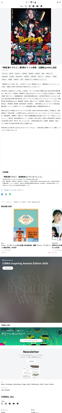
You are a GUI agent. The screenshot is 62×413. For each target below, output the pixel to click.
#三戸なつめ (4, 73)
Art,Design (9, 384)
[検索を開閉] (57, 2)
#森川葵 (11, 73)
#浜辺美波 (37, 73)
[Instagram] (30, 6)
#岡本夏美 (26, 76)
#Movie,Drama (19, 76)
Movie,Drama (8, 202)
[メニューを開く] (60, 2)
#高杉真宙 (24, 73)
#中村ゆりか (17, 73)
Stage (24, 384)
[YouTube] (37, 6)
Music (3, 384)
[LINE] (41, 6)
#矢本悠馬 (11, 76)
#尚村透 (54, 76)
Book (28, 384)
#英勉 (43, 73)
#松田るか (4, 79)
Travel (46, 384)
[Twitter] (26, 6)
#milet (21, 79)
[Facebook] (33, 6)
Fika (2, 390)
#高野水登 (16, 79)
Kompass (7, 390)
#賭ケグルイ (40, 76)
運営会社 (33, 410)
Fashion (51, 384)
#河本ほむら (48, 76)
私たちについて (4, 410)
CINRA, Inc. (7, 396)
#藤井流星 (31, 73)
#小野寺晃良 (33, 76)
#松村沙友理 (4, 76)
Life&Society (35, 384)
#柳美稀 (10, 79)
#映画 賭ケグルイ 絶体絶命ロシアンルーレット (35, 79)
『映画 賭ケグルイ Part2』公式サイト (13, 190)
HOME (2, 202)
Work (41, 384)
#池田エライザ (49, 73)
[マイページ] (2, 2)
